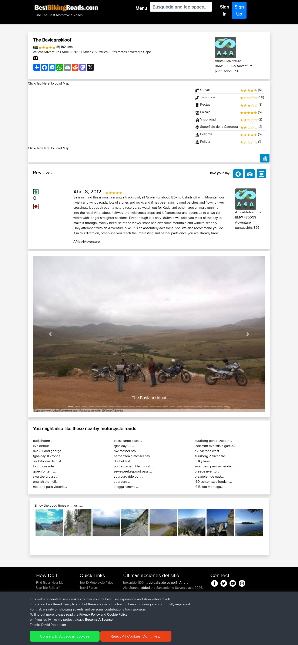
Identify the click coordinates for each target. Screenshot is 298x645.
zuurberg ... (122, 481)
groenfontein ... (44, 471)
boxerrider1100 (133, 582)
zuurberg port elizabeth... (213, 440)
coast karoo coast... (128, 440)
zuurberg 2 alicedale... (211, 456)
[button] (50, 334)
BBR (154, 608)
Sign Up (239, 10)
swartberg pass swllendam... (215, 466)
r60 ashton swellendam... (213, 481)
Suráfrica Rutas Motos (111, 51)
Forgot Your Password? (52, 598)
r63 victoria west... (208, 450)
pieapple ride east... (209, 476)
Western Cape (140, 51)
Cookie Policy (114, 638)
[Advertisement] (109, 116)
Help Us (85, 608)
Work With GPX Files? (51, 592)
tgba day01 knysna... (48, 456)
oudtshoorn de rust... (48, 461)
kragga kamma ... (126, 486)
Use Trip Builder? (48, 587)
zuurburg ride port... (128, 476)
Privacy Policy (93, 638)
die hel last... (123, 461)
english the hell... (45, 481)
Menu (141, 8)
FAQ (39, 608)
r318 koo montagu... (209, 486)
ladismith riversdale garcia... (215, 445)
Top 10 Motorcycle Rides (96, 582)
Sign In (224, 10)
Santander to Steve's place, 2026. (179, 587)
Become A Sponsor (49, 603)
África (87, 51)
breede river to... (207, 471)
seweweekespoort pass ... (133, 471)
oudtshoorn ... (43, 440)
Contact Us (87, 603)
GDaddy (129, 598)
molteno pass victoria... (50, 486)
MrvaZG (129, 613)
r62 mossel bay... (126, 450)
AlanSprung (131, 587)
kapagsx (129, 608)
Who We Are (88, 598)
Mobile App (166, 598)
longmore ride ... (45, 466)
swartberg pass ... (45, 476)
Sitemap (75, 638)
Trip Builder (87, 592)
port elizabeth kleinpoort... (133, 466)
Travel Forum (89, 587)
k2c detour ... (42, 445)
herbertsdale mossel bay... (133, 456)
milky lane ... (204, 461)
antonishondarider (136, 618)
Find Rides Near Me (49, 582)
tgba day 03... (124, 445)
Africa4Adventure (46, 51)
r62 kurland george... (48, 450)
